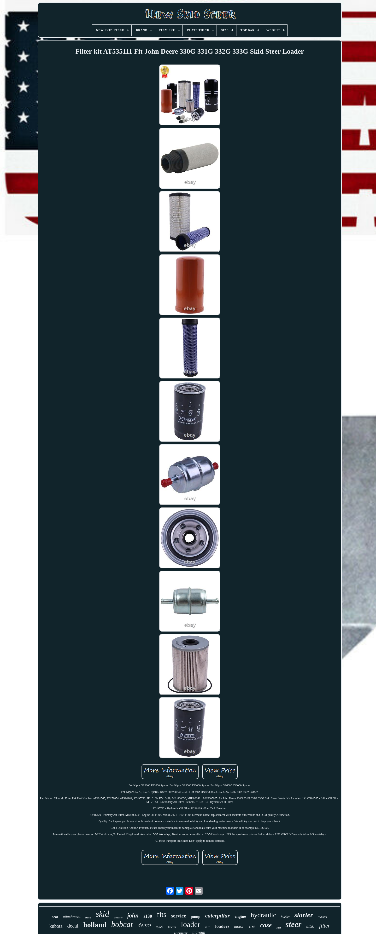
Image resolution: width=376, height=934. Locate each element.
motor (239, 926)
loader (190, 924)
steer (293, 924)
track (88, 917)
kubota (55, 926)
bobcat (122, 924)
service (178, 916)
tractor (172, 927)
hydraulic (263, 915)
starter (303, 915)
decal (72, 926)
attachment (72, 917)
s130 (147, 916)
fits (161, 914)
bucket (285, 917)
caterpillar (217, 915)
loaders (222, 926)
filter (324, 926)
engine (240, 916)
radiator (322, 917)
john (133, 915)
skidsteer (118, 917)
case (266, 925)
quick (159, 927)
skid (102, 914)
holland (94, 925)
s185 (252, 927)
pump (195, 917)
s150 (310, 926)
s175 (208, 927)
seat (55, 917)
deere (144, 925)
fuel (278, 927)
